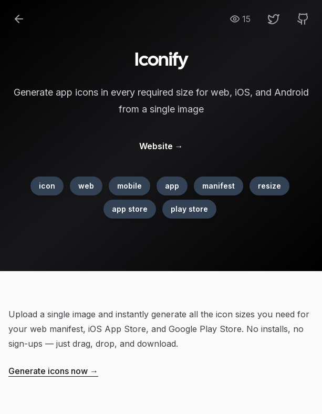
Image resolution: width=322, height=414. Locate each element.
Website (161, 146)
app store (130, 208)
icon (47, 185)
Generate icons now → (53, 371)
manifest (218, 185)
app (172, 185)
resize (269, 185)
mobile (129, 185)
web (86, 185)
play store (189, 208)
